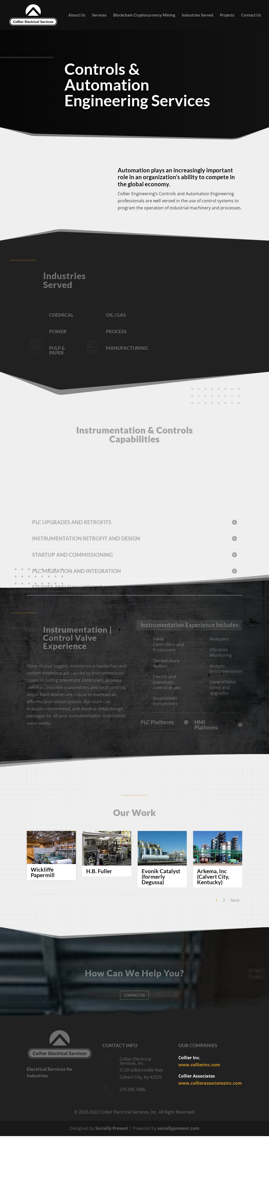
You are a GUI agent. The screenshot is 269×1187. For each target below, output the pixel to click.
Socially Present (111, 1128)
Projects (227, 15)
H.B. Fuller (99, 871)
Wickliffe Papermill (43, 872)
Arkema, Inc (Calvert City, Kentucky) (213, 876)
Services (99, 15)
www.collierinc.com (199, 1065)
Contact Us (251, 15)
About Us (76, 15)
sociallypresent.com (178, 1128)
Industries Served (197, 15)
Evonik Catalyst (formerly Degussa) (161, 876)
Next (235, 900)
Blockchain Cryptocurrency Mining (144, 15)
